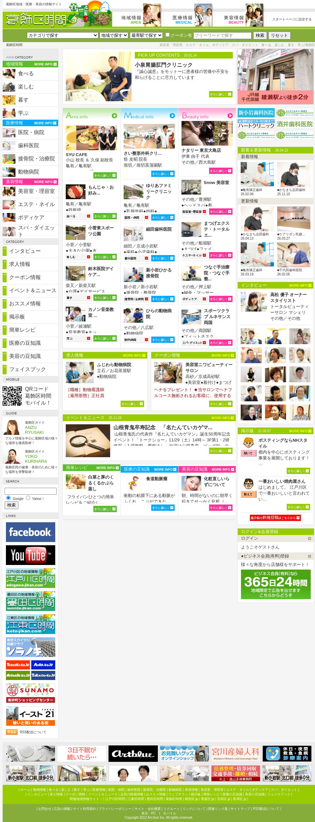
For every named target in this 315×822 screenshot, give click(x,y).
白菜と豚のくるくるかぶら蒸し (101, 483)
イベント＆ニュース (33, 290)
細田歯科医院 (159, 229)
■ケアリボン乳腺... (291, 234)
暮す (23, 100)
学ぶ (23, 113)
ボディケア (31, 217)
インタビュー (25, 251)
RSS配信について (33, 732)
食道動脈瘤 (156, 478)
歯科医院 (28, 145)
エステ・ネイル (36, 204)
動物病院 (28, 172)
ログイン (249, 538)
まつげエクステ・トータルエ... (217, 229)
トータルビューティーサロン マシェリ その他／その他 (289, 306)
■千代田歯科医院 (289, 270)
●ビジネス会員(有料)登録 (265, 555)
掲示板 (17, 316)
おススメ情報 (25, 303)
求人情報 (19, 264)
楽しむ (26, 86)
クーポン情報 (25, 277)
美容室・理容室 (36, 191)
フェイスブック (27, 369)
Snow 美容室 (216, 182)
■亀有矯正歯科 (251, 190)
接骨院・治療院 (36, 158)
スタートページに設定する (292, 19)
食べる (26, 73)
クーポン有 (178, 35)
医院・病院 (31, 132)
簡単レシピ (22, 330)
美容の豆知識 (25, 356)
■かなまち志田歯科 (291, 190)
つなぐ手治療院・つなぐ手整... (217, 273)
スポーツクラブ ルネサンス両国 (217, 316)
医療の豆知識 (25, 343)
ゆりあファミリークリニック (159, 191)
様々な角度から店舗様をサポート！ (275, 564)
